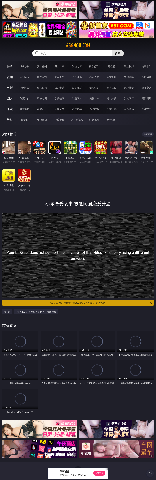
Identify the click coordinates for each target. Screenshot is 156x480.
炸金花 (111, 66)
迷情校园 (94, 109)
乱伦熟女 (129, 87)
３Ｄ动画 (77, 77)
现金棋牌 (129, 66)
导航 (10, 120)
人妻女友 (59, 109)
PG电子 (25, 66)
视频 (10, 77)
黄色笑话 (129, 109)
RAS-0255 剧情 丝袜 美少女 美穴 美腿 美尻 (36, 311)
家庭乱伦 (42, 109)
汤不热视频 (77, 119)
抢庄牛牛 (146, 66)
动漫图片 (77, 98)
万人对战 (59, 66)
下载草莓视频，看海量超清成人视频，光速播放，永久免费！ (100, 303)
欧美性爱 (77, 87)
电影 (10, 88)
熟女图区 (129, 98)
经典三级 (112, 87)
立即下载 (99, 473)
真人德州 (42, 66)
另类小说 (112, 109)
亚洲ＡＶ (25, 77)
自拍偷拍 (42, 77)
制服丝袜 (94, 87)
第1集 (7, 311)
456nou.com (78, 45)
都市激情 (25, 109)
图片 (10, 98)
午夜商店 (42, 119)
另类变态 (146, 87)
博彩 (10, 66)
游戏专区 (77, 66)
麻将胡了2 (94, 66)
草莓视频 (59, 119)
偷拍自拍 (42, 87)
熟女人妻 (94, 77)
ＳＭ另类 (146, 77)
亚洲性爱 (25, 87)
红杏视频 (94, 119)
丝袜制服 (112, 77)
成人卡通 (59, 87)
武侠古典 (77, 109)
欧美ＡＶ (59, 77)
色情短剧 (112, 119)
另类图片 (146, 98)
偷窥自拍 (25, 98)
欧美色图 (59, 98)
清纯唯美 (112, 98)
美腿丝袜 (94, 98)
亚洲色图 (42, 98)
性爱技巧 (146, 109)
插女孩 (24, 119)
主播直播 (129, 77)
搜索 (117, 53)
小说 (10, 109)
